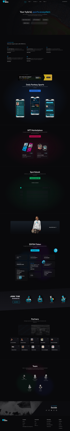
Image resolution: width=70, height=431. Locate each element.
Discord (60, 424)
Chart (36, 423)
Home (25, 1)
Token (44, 1)
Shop (40, 1)
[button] (40, 330)
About (24, 421)
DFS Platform (49, 421)
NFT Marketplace (49, 424)
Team (23, 424)
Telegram (60, 421)
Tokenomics (49, 426)
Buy (35, 421)
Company (35, 1)
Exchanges (48, 423)
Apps (29, 1)
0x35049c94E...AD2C (20, 264)
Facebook (60, 426)
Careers (24, 423)
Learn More (9, 52)
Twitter (60, 423)
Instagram (60, 428)
